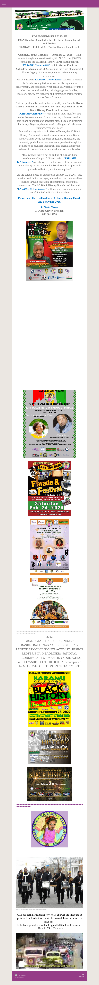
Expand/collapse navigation (49, 4)
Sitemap (23, 975)
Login (82, 974)
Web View (81, 976)
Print (18, 975)
